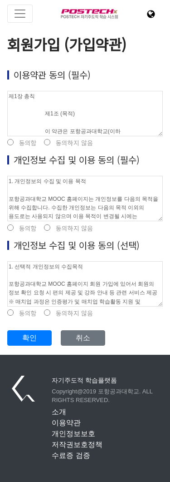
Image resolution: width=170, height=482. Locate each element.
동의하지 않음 (68, 143)
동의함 (22, 143)
